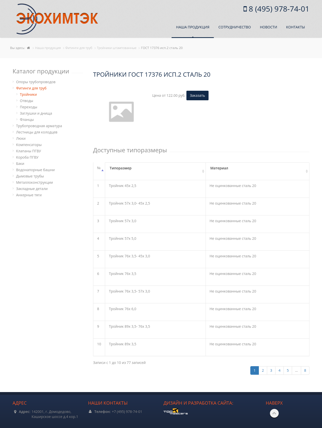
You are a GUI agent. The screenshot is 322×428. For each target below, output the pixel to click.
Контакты (295, 27)
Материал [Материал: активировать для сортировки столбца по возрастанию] (219, 168)
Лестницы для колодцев (36, 132)
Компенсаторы (29, 144)
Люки (21, 138)
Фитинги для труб (31, 88)
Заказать (197, 95)
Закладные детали (32, 188)
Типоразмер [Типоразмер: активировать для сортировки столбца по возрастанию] (121, 168)
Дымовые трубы (30, 176)
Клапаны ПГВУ (28, 151)
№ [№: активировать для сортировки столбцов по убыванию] (99, 167)
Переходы (28, 107)
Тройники (28, 94)
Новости (268, 27)
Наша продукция (192, 27)
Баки (20, 163)
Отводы (26, 100)
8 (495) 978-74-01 (278, 9)
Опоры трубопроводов (36, 81)
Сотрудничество (234, 27)
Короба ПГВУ (27, 157)
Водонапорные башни (35, 169)
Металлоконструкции (34, 182)
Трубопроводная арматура (39, 125)
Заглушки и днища (36, 113)
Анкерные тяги (29, 195)
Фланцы (27, 119)
